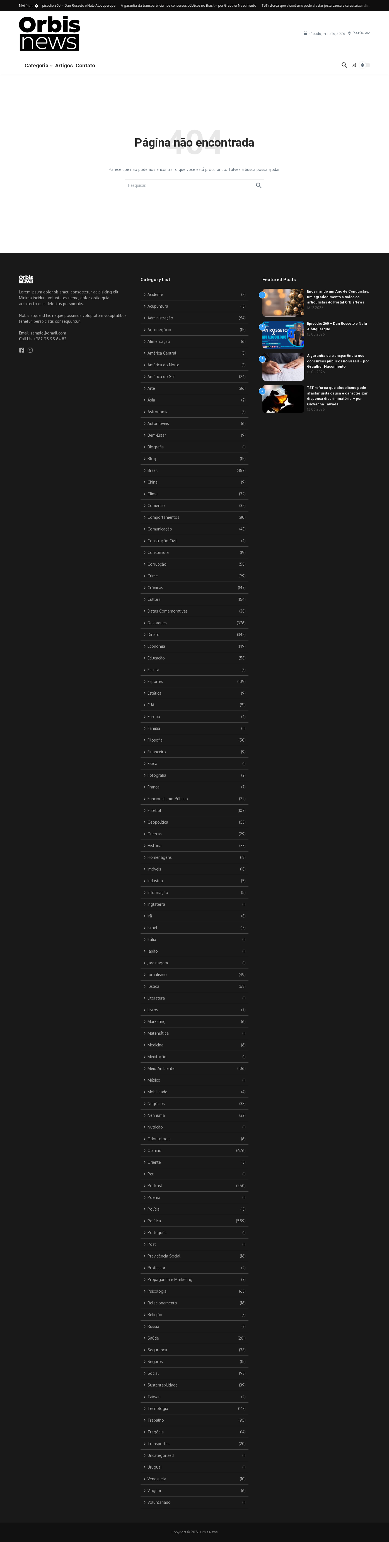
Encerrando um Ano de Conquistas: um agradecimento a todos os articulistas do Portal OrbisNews (338, 296)
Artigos (64, 65)
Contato (85, 65)
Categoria (38, 65)
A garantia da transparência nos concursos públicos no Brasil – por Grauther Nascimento (338, 361)
